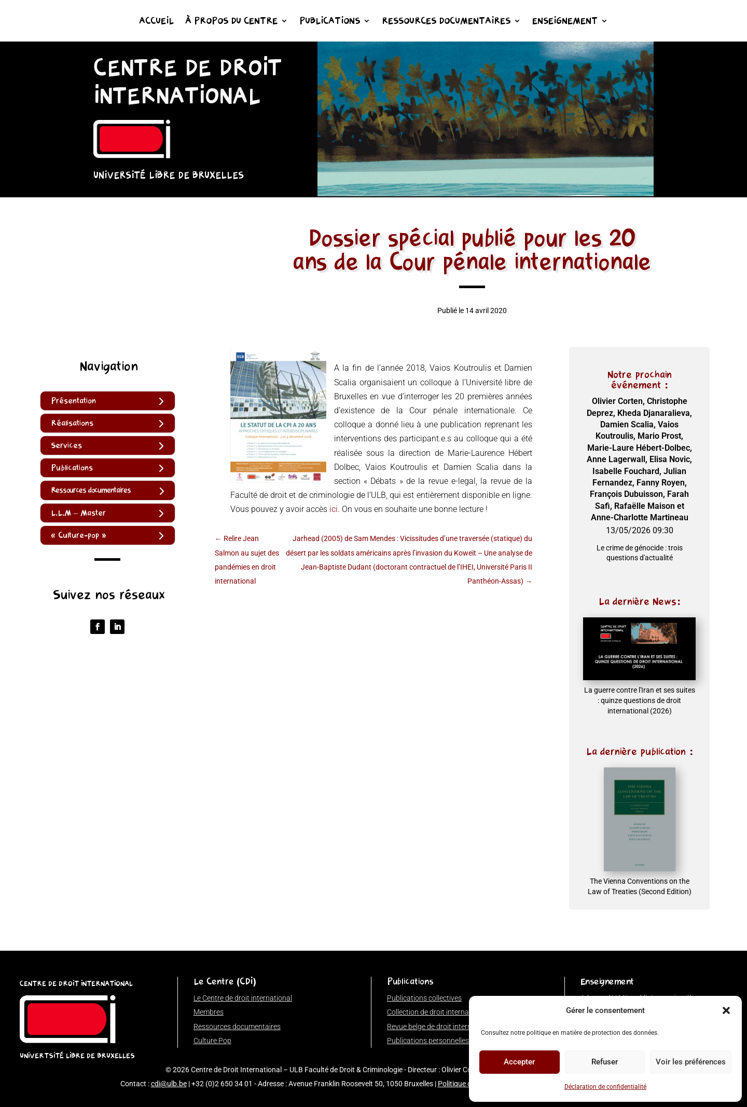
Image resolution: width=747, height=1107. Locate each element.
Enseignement (565, 21)
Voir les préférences (691, 1061)
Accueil (156, 21)
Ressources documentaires (446, 21)
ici (333, 509)
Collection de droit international (437, 1012)
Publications (329, 21)
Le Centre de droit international (242, 998)
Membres (208, 1012)
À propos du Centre (231, 21)
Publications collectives (424, 998)
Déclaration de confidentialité (605, 1086)
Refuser (604, 1061)
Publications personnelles (428, 1040)
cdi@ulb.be (169, 1083)
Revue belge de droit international (440, 1026)
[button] (726, 1010)
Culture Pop (212, 1040)
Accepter (519, 1061)
